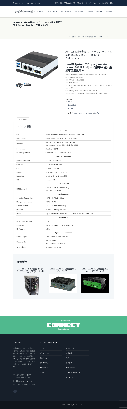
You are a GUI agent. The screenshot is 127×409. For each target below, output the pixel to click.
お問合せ (109, 11)
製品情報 (71, 108)
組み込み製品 (72, 105)
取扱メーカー (52, 11)
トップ (19, 11)
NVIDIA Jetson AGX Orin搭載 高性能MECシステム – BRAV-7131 (62, 270)
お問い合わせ (70, 368)
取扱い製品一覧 (66, 11)
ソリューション (39, 11)
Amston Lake (78, 113)
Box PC (86, 113)
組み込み (100, 113)
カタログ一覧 (79, 11)
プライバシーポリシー (73, 372)
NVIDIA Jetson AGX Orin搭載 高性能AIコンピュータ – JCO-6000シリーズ (94, 271)
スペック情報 (24, 119)
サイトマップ (70, 377)
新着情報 (28, 11)
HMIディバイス (44, 368)
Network (93, 113)
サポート (99, 11)
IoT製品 (42, 372)
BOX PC (70, 102)
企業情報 (90, 11)
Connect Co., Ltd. (59, 405)
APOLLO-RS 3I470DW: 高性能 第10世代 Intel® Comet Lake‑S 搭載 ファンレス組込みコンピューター (30, 271)
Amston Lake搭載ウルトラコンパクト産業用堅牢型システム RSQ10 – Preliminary (89, 37)
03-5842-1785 (19, 3)
